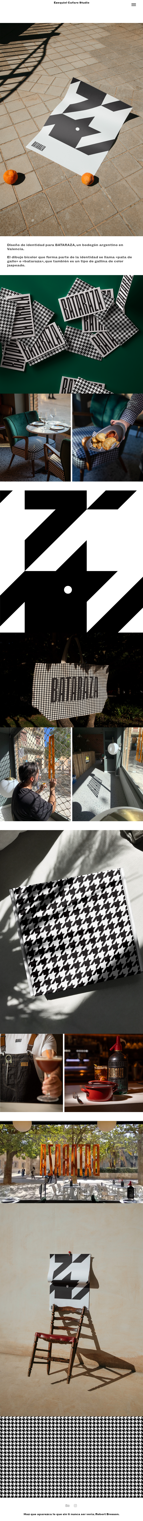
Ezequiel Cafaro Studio (71, 2)
